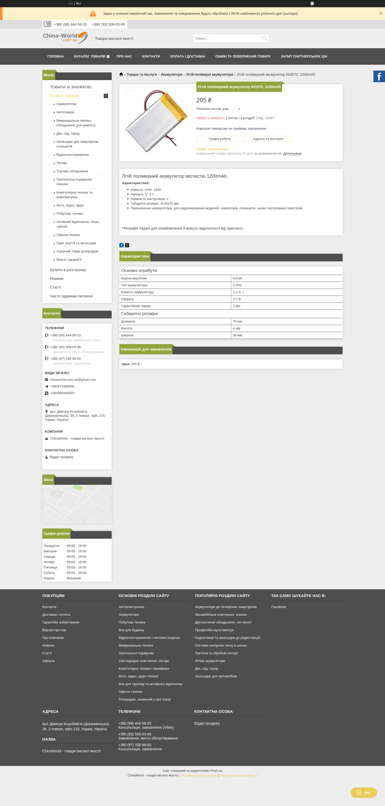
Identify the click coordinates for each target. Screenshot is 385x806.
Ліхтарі (61, 163)
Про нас (124, 56)
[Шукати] (265, 38)
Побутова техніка (69, 213)
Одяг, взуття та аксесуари (76, 243)
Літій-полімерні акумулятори (209, 74)
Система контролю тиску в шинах (221, 645)
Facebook (278, 607)
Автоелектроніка (131, 607)
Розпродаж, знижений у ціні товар (145, 699)
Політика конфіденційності (238, 775)
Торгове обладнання (72, 171)
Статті (55, 287)
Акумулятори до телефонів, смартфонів (226, 607)
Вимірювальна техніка (136, 645)
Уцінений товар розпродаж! (77, 251)
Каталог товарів (89, 56)
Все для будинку (131, 630)
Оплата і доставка (187, 56)
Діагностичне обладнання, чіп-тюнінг (223, 622)
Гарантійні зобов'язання (60, 622)
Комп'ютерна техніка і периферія (144, 668)
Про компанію (53, 638)
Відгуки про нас (54, 630)
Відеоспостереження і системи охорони (149, 638)
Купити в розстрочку (68, 270)
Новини (56, 278)
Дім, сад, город (68, 133)
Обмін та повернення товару (243, 56)
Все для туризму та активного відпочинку (150, 684)
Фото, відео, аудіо (70, 205)
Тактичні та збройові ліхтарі (216, 653)
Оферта (48, 661)
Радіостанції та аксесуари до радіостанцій (227, 638)
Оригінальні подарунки (136, 653)
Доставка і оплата (56, 615)
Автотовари (65, 112)
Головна (55, 56)
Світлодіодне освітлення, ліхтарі (144, 661)
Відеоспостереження (72, 155)
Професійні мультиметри (214, 630)
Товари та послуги (142, 74)
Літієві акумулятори (210, 661)
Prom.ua (216, 771)
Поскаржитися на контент (198, 775)
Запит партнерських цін (304, 56)
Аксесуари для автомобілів (216, 676)
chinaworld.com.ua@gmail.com (73, 380)
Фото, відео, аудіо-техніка (138, 676)
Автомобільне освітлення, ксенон (221, 615)
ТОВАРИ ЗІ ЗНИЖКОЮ (71, 87)
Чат (364, 792)
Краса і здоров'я (68, 259)
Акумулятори (171, 74)
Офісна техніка (68, 235)
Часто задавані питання (71, 296)
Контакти (151, 56)
